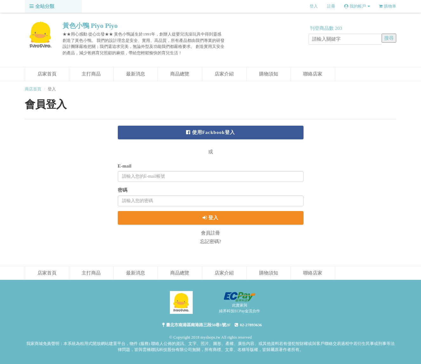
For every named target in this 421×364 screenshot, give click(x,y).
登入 (314, 6)
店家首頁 (47, 73)
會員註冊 (210, 232)
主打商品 (91, 73)
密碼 (122, 190)
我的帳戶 (357, 6)
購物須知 (268, 73)
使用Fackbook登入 (210, 132)
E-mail (124, 166)
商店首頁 (33, 89)
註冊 (331, 6)
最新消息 (135, 73)
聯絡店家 (312, 73)
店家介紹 (224, 73)
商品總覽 (179, 73)
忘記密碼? (210, 241)
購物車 (387, 6)
